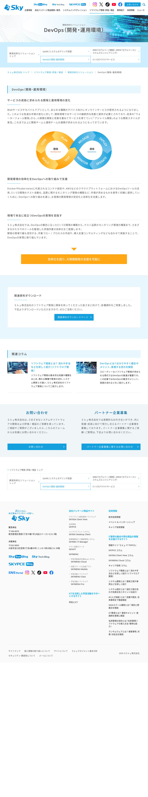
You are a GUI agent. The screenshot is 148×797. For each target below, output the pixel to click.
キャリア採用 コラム (118, 700)
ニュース (140, 10)
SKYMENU (73, 688)
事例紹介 (120, 10)
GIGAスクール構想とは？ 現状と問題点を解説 (124, 741)
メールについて (46, 790)
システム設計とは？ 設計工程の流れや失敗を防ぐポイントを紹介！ (123, 725)
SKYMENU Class (86, 710)
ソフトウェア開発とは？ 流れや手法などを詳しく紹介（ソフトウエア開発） (124, 708)
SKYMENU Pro (86, 717)
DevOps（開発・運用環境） (54, 59)
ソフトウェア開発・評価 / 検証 (102, 10)
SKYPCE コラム (115, 684)
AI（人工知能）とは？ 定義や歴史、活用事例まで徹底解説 (124, 733)
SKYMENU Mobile (86, 702)
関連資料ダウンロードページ (73, 451)
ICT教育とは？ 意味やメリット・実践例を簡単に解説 (123, 749)
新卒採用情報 (114, 651)
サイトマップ (14, 785)
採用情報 (130, 10)
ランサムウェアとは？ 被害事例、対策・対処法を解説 (124, 767)
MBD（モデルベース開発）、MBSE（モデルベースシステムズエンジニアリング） (114, 51)
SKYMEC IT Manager (85, 675)
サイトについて (61, 785)
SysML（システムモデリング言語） (57, 51)
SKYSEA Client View (85, 652)
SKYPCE (85, 660)
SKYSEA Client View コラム (121, 690)
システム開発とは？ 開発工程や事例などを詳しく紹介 (123, 717)
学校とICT (73, 736)
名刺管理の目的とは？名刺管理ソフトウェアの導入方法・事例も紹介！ (123, 758)
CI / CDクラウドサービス (104, 59)
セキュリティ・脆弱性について (21, 790)
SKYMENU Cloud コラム (120, 695)
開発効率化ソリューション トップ (22, 55)
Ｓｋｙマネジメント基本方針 (84, 785)
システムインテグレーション (75, 10)
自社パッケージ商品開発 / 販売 (47, 10)
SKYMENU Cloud (86, 695)
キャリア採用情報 (116, 661)
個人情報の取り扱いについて (37, 785)
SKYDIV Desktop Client (85, 667)
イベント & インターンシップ (122, 656)
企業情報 (28, 10)
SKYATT (85, 682)
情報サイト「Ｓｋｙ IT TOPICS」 (122, 679)
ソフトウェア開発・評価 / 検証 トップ (26, 604)
